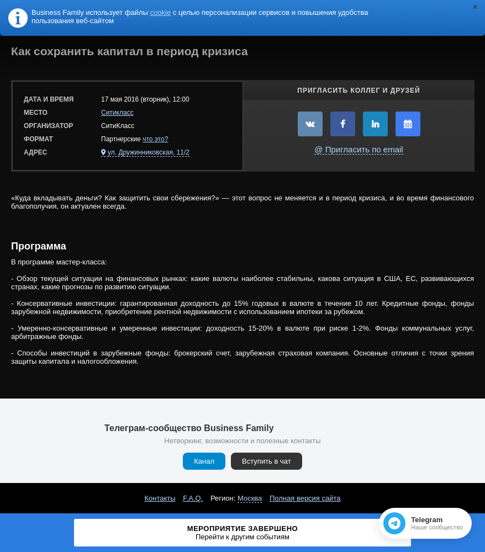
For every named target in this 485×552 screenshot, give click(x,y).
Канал (204, 461)
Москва (250, 498)
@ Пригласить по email (358, 149)
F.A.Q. (193, 498)
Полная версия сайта (305, 498)
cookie (160, 12)
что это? (155, 139)
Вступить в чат (266, 461)
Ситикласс (117, 112)
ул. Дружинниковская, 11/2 (148, 152)
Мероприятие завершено (242, 532)
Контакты (159, 498)
